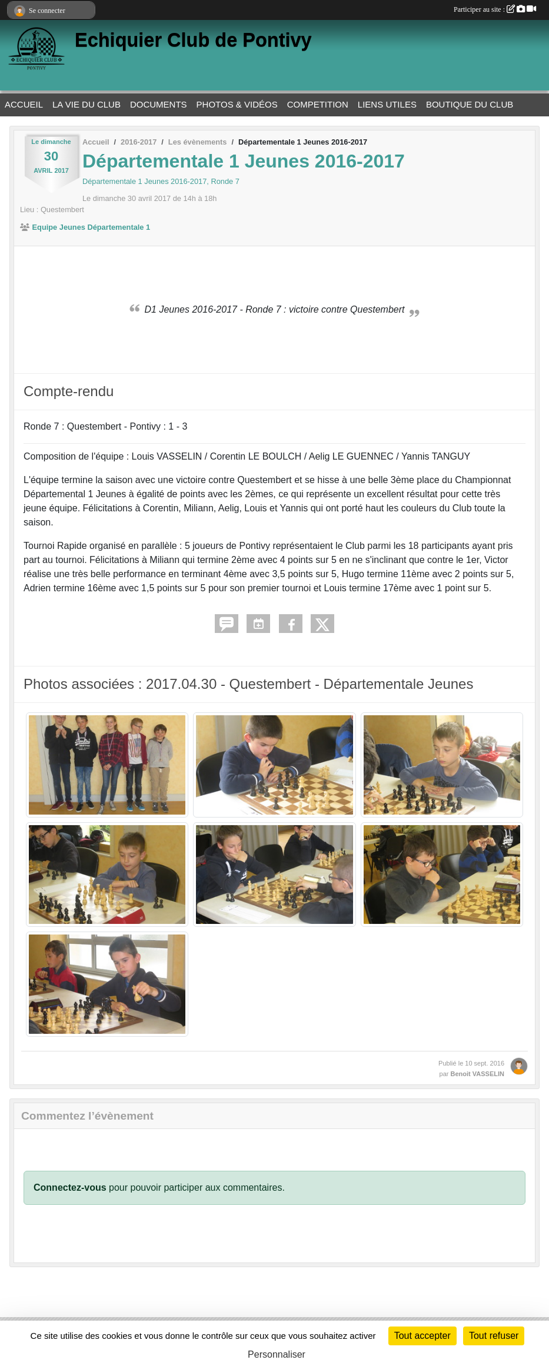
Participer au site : (495, 9)
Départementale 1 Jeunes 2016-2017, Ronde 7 (160, 181)
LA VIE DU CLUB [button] (86, 104)
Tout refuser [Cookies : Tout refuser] (493, 1336)
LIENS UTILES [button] (387, 104)
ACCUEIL (24, 104)
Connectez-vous (70, 1188)
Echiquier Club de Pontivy (193, 40)
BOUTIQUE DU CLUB (469, 104)
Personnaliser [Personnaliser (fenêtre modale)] (276, 1354)
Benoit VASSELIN (477, 1073)
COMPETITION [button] (317, 104)
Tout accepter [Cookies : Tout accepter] (422, 1336)
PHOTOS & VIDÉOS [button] (237, 104)
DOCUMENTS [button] (158, 104)
